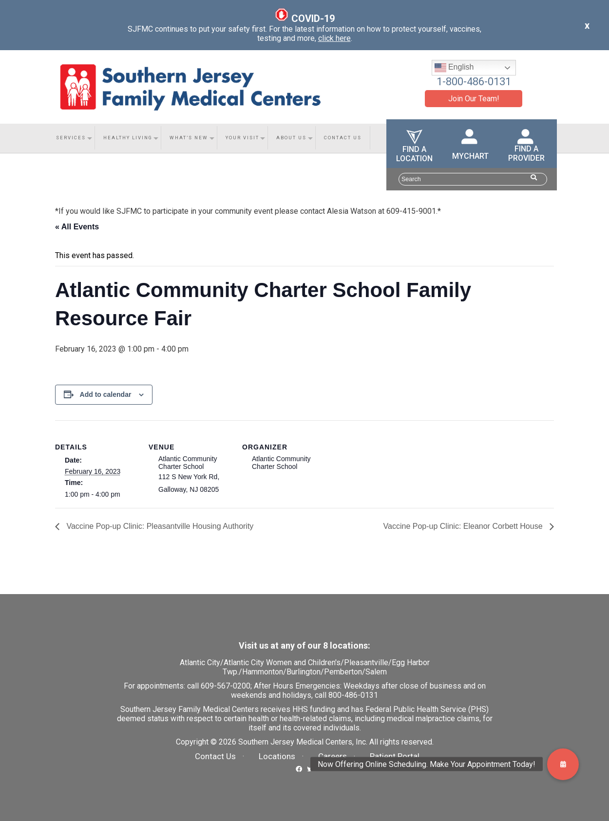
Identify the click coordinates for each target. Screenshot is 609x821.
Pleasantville (366, 662)
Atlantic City (200, 662)
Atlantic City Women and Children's (282, 662)
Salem (376, 671)
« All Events (77, 227)
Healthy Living (127, 137)
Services (71, 137)
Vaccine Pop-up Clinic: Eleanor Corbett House (464, 526)
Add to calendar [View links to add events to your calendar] (106, 394)
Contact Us (343, 137)
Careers (332, 756)
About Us (291, 137)
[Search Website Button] (533, 177)
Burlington (303, 671)
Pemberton (343, 671)
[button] (563, 764)
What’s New (189, 137)
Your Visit (242, 137)
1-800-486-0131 (474, 81)
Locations (277, 756)
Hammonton (262, 671)
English (454, 68)
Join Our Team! (473, 98)
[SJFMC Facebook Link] (298, 768)
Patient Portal (394, 756)
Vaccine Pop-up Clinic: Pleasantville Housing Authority (158, 526)
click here (334, 38)
